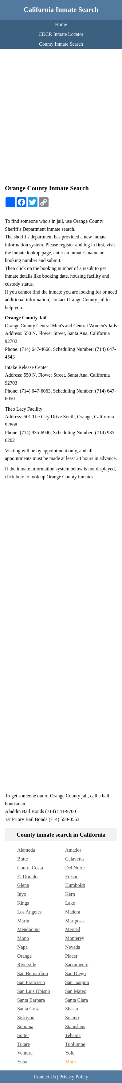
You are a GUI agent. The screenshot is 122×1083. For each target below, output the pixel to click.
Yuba (22, 1061)
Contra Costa (30, 867)
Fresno (72, 876)
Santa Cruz (28, 1008)
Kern (70, 894)
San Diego (75, 973)
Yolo (69, 1052)
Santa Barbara (31, 1000)
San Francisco (31, 982)
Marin (23, 920)
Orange (24, 956)
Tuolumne (75, 1044)
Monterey (74, 938)
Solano (72, 1017)
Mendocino (28, 929)
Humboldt (75, 885)
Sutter (23, 1035)
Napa (22, 947)
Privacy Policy (73, 1076)
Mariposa (74, 920)
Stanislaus (75, 1026)
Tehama (73, 1035)
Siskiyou (25, 1017)
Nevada (72, 947)
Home (61, 24)
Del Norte (75, 867)
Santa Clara (76, 1000)
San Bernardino (32, 973)
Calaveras (75, 858)
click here (14, 476)
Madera (72, 911)
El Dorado (27, 876)
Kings (23, 903)
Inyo (21, 894)
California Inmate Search (61, 9)
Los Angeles (29, 911)
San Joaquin (77, 982)
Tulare (23, 1044)
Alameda (26, 850)
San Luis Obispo (33, 991)
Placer (71, 956)
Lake (70, 903)
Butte (22, 858)
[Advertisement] (61, 118)
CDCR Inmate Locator (61, 34)
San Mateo (75, 991)
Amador (73, 850)
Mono (23, 938)
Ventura (25, 1052)
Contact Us (45, 1076)
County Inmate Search (61, 44)
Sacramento (77, 964)
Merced (72, 929)
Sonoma (25, 1026)
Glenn (23, 885)
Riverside (26, 964)
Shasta (71, 1008)
